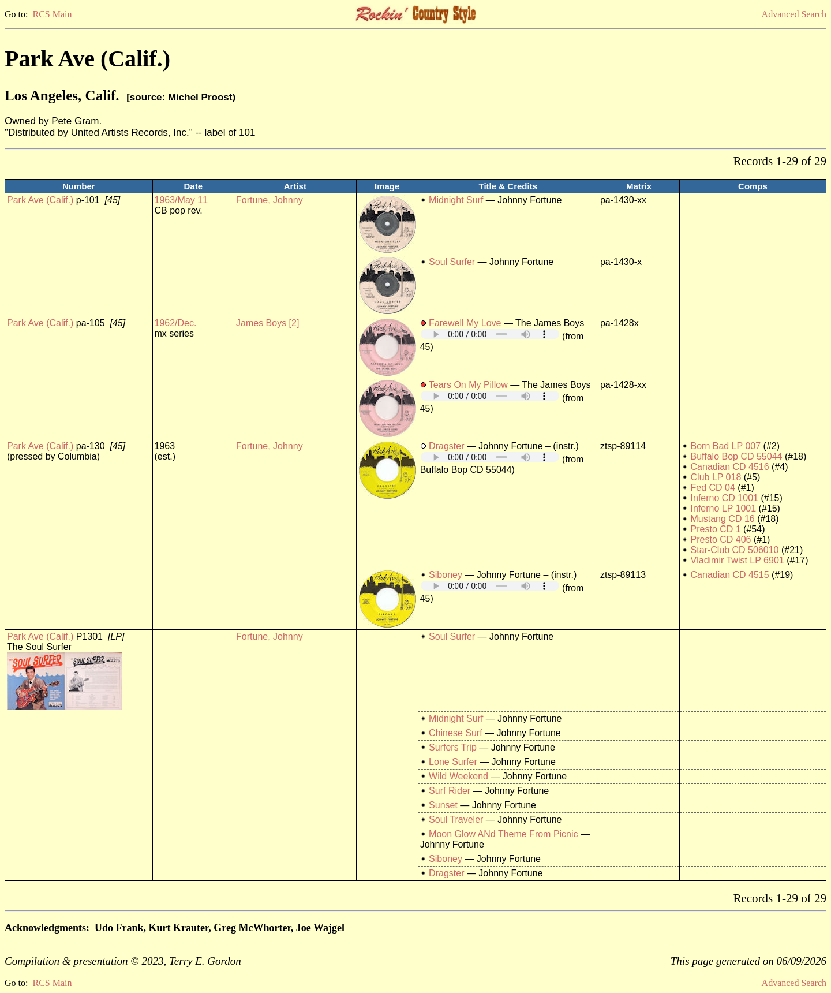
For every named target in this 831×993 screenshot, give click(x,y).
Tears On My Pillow (468, 385)
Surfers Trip (453, 747)
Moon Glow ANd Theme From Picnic (503, 834)
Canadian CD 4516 (730, 467)
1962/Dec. (176, 323)
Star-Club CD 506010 (735, 550)
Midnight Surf (456, 200)
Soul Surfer (452, 262)
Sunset (443, 805)
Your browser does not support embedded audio (490, 334)
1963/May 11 (181, 200)
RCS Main (52, 14)
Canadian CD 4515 (730, 575)
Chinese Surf (455, 733)
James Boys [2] (267, 323)
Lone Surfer (453, 762)
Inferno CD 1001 (724, 498)
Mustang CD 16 (723, 519)
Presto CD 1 (716, 529)
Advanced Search (794, 14)
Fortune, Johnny (269, 200)
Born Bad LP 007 (726, 446)
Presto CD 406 (721, 539)
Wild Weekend (458, 776)
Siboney (445, 575)
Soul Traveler (456, 819)
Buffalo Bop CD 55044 (737, 456)
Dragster (446, 446)
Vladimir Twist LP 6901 (737, 560)
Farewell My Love (465, 323)
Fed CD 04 (713, 487)
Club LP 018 (716, 477)
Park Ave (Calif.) (40, 200)
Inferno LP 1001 (724, 508)
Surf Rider (449, 791)
